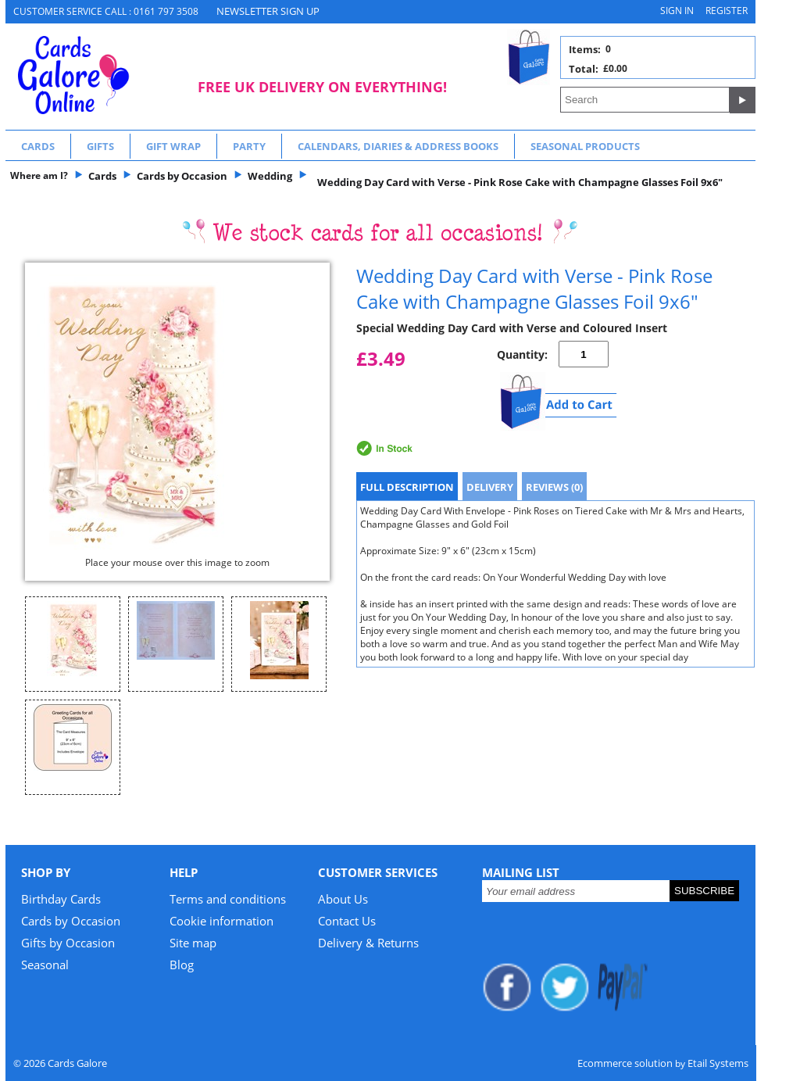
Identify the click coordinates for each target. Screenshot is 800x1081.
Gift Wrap (173, 146)
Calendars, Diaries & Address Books (398, 146)
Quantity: (522, 354)
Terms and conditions (228, 899)
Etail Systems (718, 1063)
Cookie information (221, 921)
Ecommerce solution (625, 1063)
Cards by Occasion (70, 921)
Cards (38, 146)
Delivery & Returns (368, 942)
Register (726, 10)
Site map (193, 942)
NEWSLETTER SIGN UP (268, 11)
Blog (182, 964)
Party (249, 146)
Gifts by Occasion (68, 942)
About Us (343, 899)
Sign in (677, 10)
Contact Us (347, 921)
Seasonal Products (585, 146)
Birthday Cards (61, 899)
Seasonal (45, 964)
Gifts (100, 146)
